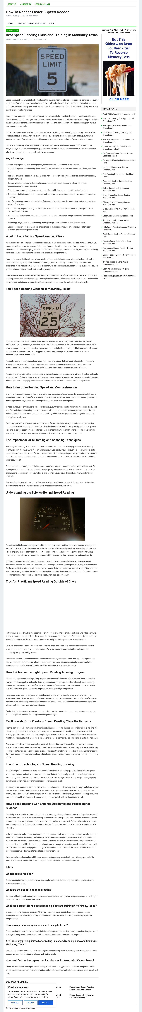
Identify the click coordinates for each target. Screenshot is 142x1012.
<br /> (52, 607)
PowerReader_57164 (13, 39)
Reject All (30, 1003)
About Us (12, 4)
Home (10, 23)
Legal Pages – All (42, 4)
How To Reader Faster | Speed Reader (37, 12)
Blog (51, 23)
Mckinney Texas (12, 30)
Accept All (45, 1003)
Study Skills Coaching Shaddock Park (118, 216)
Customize (15, 1003)
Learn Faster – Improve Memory (31, 23)
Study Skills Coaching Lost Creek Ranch (119, 114)
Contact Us (25, 4)
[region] (30, 995)
